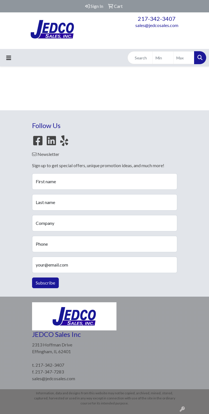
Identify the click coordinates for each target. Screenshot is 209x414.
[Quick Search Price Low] (163, 57)
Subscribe (45, 282)
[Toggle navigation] (9, 58)
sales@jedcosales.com (156, 25)
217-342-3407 (157, 18)
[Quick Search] (140, 57)
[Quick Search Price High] (183, 57)
